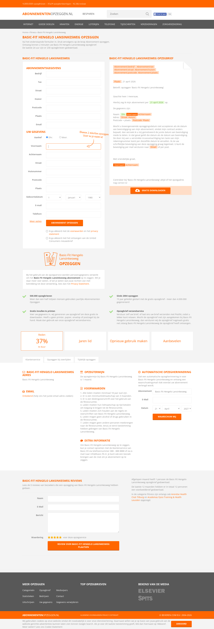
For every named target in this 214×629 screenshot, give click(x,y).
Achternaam (35, 154)
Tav (40, 82)
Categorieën (28, 590)
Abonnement (144, 391)
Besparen (88, 13)
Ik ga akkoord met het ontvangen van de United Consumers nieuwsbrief (71, 239)
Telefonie (109, 24)
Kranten (64, 24)
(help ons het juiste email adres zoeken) (53, 395)
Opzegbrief (44, 590)
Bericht (39, 515)
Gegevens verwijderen (67, 602)
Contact (60, 596)
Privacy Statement (80, 283)
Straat (38, 90)
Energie (79, 24)
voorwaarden (76, 231)
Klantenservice (33, 359)
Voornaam (36, 145)
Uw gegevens (45, 602)
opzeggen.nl (47, 13)
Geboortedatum (34, 196)
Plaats (38, 116)
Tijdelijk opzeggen (87, 359)
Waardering (37, 537)
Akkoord (181, 623)
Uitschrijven (28, 602)
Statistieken (28, 596)
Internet (28, 24)
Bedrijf (38, 73)
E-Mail (145, 399)
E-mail (38, 205)
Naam (40, 498)
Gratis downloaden (150, 190)
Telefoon (37, 213)
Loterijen (94, 24)
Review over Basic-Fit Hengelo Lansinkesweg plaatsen (83, 545)
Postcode (37, 107)
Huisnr (38, 99)
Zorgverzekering (172, 24)
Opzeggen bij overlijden (59, 359)
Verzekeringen (149, 24)
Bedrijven (44, 596)
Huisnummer (35, 171)
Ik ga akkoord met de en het (72, 232)
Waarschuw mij (167, 416)
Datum (144, 408)
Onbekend (27, 395)
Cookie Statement (53, 626)
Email (39, 124)
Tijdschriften (127, 24)
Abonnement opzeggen (64, 222)
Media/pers (62, 590)
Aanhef (38, 137)
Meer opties (36, 221)
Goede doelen (46, 24)
